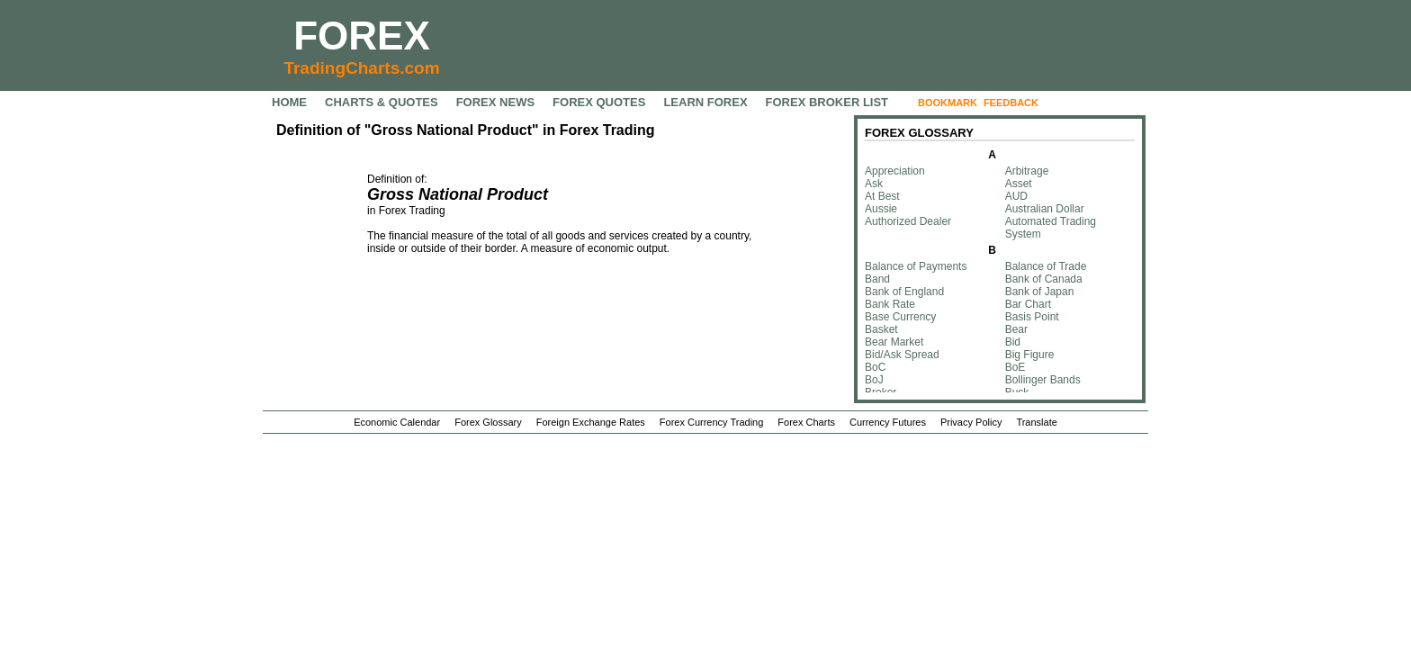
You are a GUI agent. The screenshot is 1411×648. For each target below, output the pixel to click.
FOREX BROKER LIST (827, 102)
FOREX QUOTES (599, 102)
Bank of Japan (1039, 291)
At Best (882, 196)
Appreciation (895, 171)
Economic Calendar (397, 422)
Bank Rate (890, 304)
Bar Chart (1028, 304)
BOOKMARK (947, 102)
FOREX (361, 36)
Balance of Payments (915, 266)
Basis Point (1032, 316)
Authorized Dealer (908, 221)
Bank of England (904, 291)
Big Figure (1030, 354)
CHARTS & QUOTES (381, 102)
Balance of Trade (1046, 266)
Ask (874, 183)
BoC (875, 367)
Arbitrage (1027, 171)
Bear (1016, 329)
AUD (1016, 196)
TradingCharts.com (361, 67)
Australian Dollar (1044, 208)
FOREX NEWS (495, 102)
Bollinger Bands (1043, 380)
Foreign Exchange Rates (590, 422)
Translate (1036, 422)
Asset (1018, 183)
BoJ (874, 380)
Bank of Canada (1044, 279)
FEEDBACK (1011, 102)
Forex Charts (806, 422)
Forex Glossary (488, 422)
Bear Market (894, 342)
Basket (881, 329)
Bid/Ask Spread (902, 354)
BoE (1015, 367)
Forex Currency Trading (712, 422)
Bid (1012, 342)
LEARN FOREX (705, 102)
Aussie (881, 208)
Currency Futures (887, 422)
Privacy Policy (971, 422)
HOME (289, 102)
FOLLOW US (1082, 102)
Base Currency (900, 316)
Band (877, 279)
